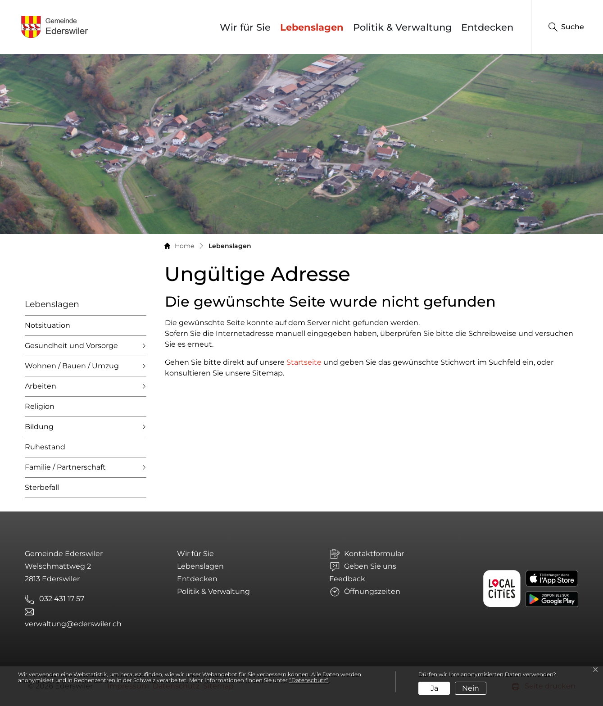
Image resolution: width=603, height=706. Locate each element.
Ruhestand (45, 447)
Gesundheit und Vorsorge (71, 345)
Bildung (39, 426)
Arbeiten (40, 386)
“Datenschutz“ (308, 680)
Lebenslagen (314, 27)
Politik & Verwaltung (402, 27)
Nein (470, 688)
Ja (434, 688)
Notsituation (47, 325)
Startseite (304, 362)
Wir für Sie (245, 27)
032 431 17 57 (61, 598)
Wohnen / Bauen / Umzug (72, 366)
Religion (39, 406)
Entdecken (487, 27)
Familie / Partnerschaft (65, 467)
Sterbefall (42, 487)
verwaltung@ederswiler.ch (73, 624)
